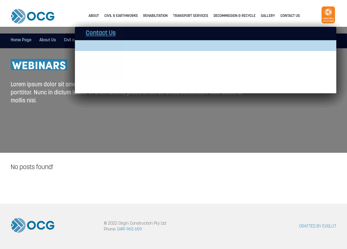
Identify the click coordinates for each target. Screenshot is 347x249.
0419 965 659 (129, 229)
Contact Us (290, 16)
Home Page (21, 40)
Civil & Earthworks (121, 16)
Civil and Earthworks (82, 40)
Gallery (268, 16)
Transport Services (190, 16)
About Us (47, 40)
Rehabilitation (155, 16)
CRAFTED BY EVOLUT (317, 226)
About (94, 16)
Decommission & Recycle (234, 16)
